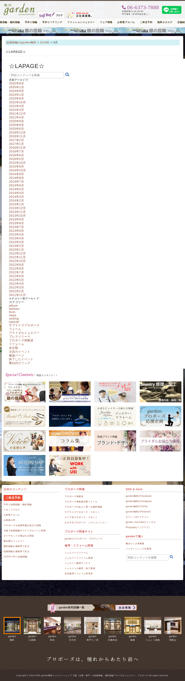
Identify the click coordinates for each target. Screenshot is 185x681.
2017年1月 (16, 143)
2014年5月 (16, 189)
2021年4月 (16, 117)
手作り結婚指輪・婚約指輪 (18, 504)
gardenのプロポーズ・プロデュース (84, 538)
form (12, 312)
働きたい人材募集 (135, 543)
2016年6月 (16, 155)
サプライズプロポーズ (24, 325)
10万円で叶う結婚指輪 (15, 556)
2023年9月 (16, 98)
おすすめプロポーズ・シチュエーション (86, 522)
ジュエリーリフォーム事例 (79, 558)
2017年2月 (16, 140)
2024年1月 (16, 94)
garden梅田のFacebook (139, 496)
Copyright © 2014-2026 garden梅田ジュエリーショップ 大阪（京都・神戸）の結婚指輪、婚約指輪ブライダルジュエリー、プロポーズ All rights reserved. (92, 675)
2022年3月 (16, 109)
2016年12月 (17, 147)
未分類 (13, 347)
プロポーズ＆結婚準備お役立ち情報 (22, 525)
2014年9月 (16, 174)
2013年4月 (16, 238)
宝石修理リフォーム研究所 (79, 573)
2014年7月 (16, 181)
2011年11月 (17, 295)
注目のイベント (19, 351)
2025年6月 (16, 83)
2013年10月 (17, 215)
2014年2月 (16, 200)
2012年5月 (16, 279)
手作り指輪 (31, 22)
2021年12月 (17, 113)
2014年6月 (16, 185)
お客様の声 (9, 520)
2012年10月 (17, 261)
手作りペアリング (52, 22)
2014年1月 (16, 204)
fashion (14, 308)
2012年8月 (16, 268)
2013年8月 (16, 223)
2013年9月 (16, 219)
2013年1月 (16, 249)
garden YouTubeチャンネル (141, 522)
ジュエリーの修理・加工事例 (80, 568)
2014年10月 (17, 170)
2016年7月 (16, 151)
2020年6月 (16, 128)
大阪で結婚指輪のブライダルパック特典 (25, 530)
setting (14, 318)
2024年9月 (16, 90)
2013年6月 (16, 230)
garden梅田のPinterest (138, 511)
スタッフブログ (12, 509)
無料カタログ (164, 22)
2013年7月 (16, 226)
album (13, 305)
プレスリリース (19, 336)
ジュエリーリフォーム (76, 552)
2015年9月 (16, 166)
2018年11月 (17, 136)
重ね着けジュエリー (14, 541)
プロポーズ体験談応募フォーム (81, 501)
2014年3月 (16, 196)
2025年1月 (16, 87)
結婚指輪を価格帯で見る (16, 551)
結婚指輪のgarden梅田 (21, 42)
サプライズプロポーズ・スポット (82, 512)
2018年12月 (17, 132)
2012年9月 (16, 264)
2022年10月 (17, 102)
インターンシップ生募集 (139, 548)
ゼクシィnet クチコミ (137, 517)
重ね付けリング (19, 363)
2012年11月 (17, 257)
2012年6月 (16, 276)
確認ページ (16, 355)
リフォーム (16, 344)
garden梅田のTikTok (137, 506)
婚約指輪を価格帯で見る (16, 546)
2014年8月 (16, 177)
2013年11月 (17, 211)
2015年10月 (17, 162)
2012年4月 (16, 283)
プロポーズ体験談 (21, 340)
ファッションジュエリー (81, 22)
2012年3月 (16, 287)
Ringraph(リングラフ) (137, 527)
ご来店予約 (146, 22)
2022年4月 (16, 106)
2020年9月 (16, 121)
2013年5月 (16, 234)
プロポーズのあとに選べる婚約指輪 (83, 507)
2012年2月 (16, 291)
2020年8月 (16, 124)
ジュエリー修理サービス (78, 563)
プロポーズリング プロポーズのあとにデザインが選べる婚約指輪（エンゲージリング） (92, 30)
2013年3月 (16, 242)
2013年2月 (16, 245)
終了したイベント (21, 359)
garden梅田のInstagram (139, 501)
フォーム (15, 329)
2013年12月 (17, 208)
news (13, 315)
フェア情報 (106, 22)
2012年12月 (17, 253)
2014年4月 (16, 192)
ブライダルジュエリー (24, 332)
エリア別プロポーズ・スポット (81, 517)
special (14, 321)
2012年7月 (16, 272)
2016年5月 (16, 158)
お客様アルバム (126, 22)
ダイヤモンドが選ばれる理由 (19, 536)
